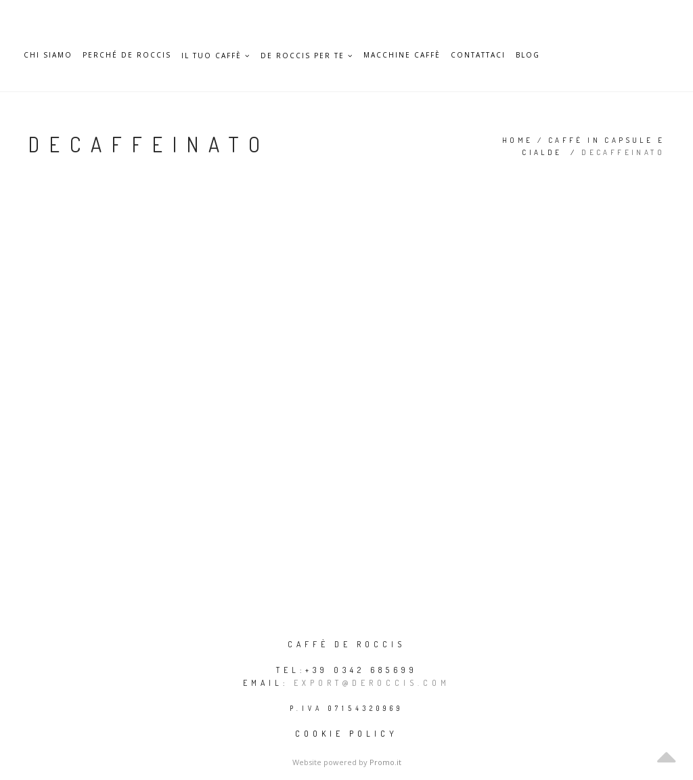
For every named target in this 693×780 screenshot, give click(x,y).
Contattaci (478, 55)
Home (517, 140)
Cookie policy (346, 734)
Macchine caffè (402, 55)
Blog (528, 55)
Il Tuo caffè (215, 55)
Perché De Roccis (127, 55)
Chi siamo (48, 55)
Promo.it (385, 762)
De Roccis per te (307, 55)
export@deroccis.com (372, 683)
